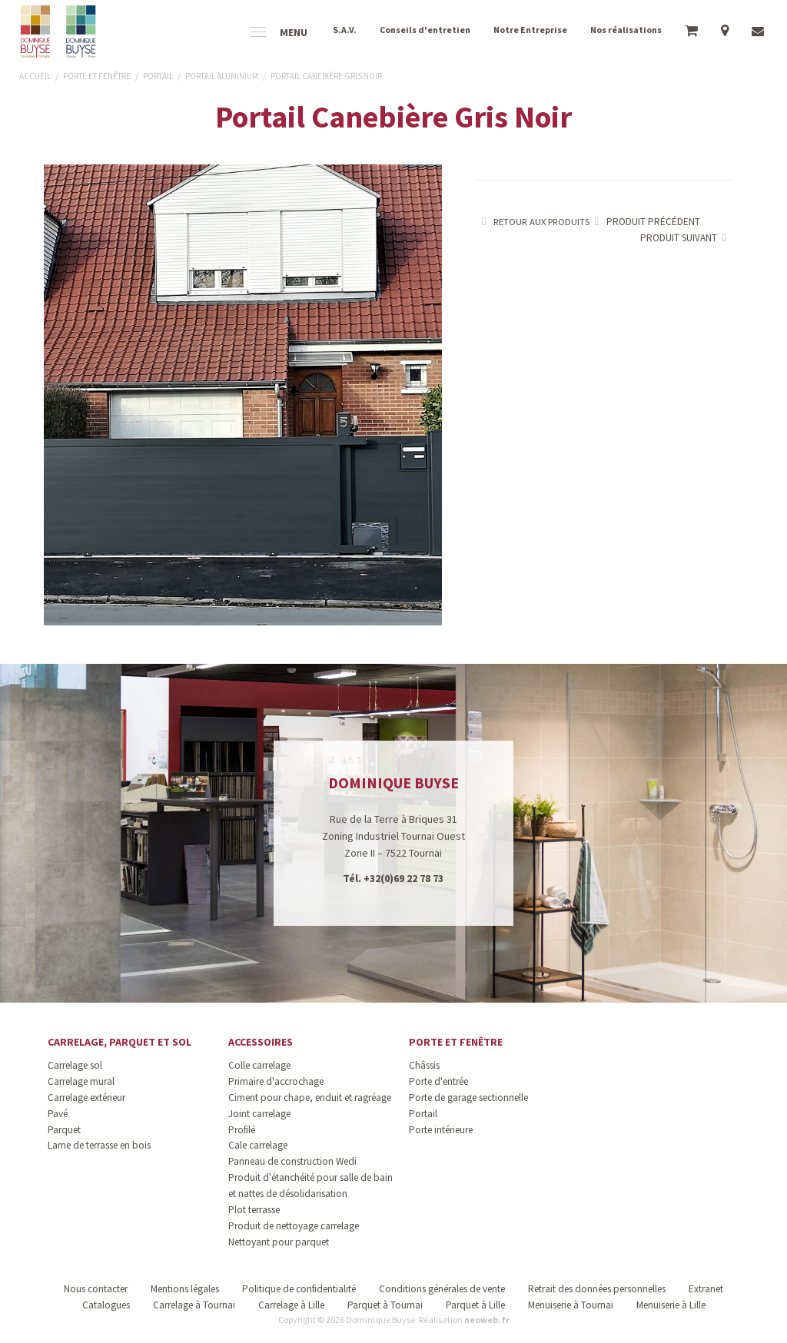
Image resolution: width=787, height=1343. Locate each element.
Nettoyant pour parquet (278, 1241)
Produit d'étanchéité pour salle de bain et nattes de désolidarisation (310, 1185)
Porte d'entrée (438, 1081)
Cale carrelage (257, 1145)
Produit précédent (644, 221)
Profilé (241, 1129)
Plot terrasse (254, 1209)
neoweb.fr (487, 1319)
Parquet (64, 1129)
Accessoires (260, 1042)
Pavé (58, 1113)
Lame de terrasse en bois (99, 1145)
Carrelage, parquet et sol (119, 1042)
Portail (423, 1113)
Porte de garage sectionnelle (468, 1097)
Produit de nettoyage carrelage (293, 1225)
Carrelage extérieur (86, 1097)
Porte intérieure (441, 1129)
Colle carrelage (259, 1065)
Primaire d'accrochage (276, 1081)
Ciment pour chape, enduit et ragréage (309, 1097)
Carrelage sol (75, 1065)
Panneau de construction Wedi (292, 1161)
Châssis (424, 1065)
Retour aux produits (533, 221)
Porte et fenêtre (456, 1042)
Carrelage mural (81, 1081)
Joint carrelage (259, 1113)
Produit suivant (686, 237)
